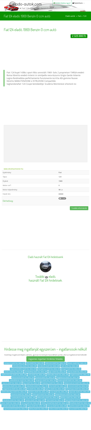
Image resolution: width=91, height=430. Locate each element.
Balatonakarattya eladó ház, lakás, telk (14, 392)
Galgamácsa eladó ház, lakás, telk (14, 389)
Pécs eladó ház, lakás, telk (35, 363)
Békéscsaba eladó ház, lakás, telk (48, 397)
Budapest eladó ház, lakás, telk (14, 363)
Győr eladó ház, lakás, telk (69, 366)
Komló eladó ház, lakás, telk (14, 372)
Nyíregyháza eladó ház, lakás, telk (49, 369)
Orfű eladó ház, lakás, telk (36, 375)
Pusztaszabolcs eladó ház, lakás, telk (23, 397)
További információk (79, 208)
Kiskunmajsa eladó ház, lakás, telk (77, 389)
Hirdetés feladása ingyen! (62, 3)
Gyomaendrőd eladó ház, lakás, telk (16, 409)
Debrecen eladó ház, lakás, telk (55, 363)
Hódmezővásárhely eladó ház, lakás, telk (54, 403)
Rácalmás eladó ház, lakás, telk (13, 400)
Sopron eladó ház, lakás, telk (11, 383)
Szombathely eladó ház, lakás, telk (36, 372)
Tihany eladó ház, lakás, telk (36, 406)
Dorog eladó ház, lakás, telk (30, 403)
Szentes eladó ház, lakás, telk (34, 400)
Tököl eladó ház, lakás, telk (55, 400)
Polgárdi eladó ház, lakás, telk (80, 375)
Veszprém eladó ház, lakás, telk (45, 380)
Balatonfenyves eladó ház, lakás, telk (68, 394)
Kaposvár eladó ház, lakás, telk (79, 392)
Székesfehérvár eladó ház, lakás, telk (22, 380)
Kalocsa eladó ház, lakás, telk (56, 406)
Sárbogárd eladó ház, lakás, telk (43, 394)
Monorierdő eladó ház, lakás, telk (23, 377)
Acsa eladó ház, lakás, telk (78, 409)
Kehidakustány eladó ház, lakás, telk (24, 366)
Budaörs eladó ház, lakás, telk (38, 392)
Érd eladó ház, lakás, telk (35, 389)
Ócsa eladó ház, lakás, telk (58, 392)
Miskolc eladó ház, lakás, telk (77, 363)
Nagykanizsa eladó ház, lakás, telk (68, 377)
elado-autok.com (27, 4)
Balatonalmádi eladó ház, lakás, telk (69, 380)
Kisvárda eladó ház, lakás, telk (21, 394)
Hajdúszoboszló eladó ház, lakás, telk (14, 375)
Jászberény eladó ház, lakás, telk (13, 386)
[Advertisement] (45, 54)
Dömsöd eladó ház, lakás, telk (78, 386)
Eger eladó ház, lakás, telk (57, 372)
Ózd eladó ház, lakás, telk (58, 386)
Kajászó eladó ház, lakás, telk (54, 389)
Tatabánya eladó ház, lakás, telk (52, 383)
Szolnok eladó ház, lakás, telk (45, 377)
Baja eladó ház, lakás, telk (31, 383)
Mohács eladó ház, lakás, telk (70, 397)
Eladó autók (70, 16)
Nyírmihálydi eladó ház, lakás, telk (77, 400)
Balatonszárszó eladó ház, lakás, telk (77, 383)
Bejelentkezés (78, 3)
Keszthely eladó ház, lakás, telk (80, 403)
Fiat (79, 16)
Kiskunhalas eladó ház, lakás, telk (37, 386)
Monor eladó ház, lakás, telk (10, 403)
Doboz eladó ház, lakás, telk (58, 409)
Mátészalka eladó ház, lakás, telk (57, 375)
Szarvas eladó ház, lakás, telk (77, 372)
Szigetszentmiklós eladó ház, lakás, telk (23, 369)
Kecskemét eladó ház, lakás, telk (48, 366)
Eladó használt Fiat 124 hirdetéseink (45, 257)
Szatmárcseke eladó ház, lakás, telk (13, 406)
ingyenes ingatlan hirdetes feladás (45, 359)
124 (84, 16)
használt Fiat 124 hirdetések (45, 280)
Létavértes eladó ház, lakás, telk (78, 406)
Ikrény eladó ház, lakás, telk (39, 409)
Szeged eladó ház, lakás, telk (71, 369)
